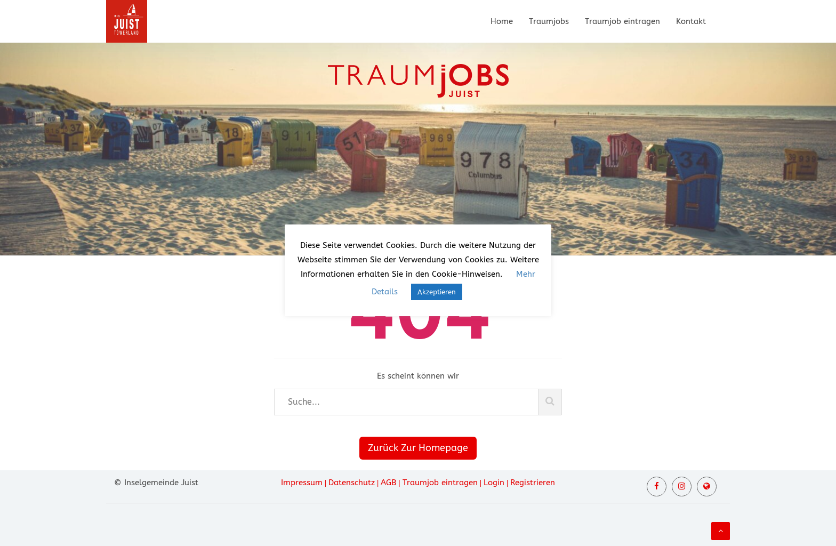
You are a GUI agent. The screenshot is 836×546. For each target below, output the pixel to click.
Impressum (302, 482)
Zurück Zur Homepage (418, 448)
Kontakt (691, 21)
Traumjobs (549, 21)
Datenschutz (351, 482)
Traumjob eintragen (622, 21)
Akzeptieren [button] (436, 292)
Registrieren (532, 482)
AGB (388, 482)
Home (502, 21)
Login (494, 482)
